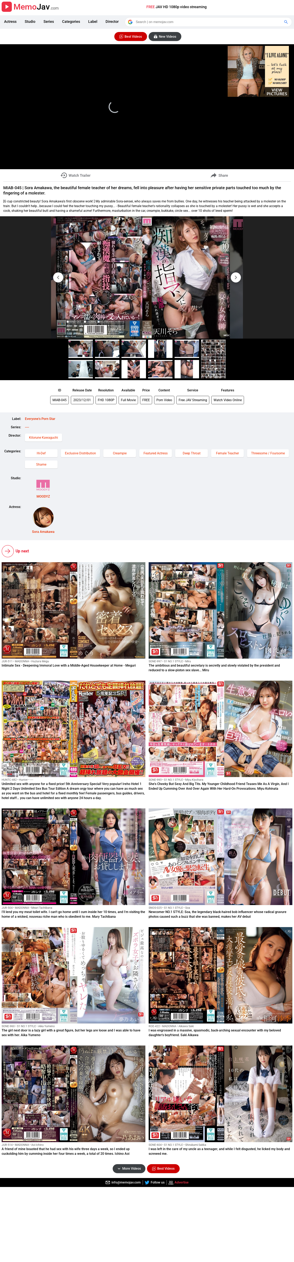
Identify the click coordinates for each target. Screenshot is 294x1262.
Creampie (120, 453)
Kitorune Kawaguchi (43, 437)
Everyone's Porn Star (40, 419)
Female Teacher (227, 453)
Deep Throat (191, 453)
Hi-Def (41, 453)
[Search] (208, 22)
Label (92, 21)
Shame (41, 464)
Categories (71, 21)
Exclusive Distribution (80, 453)
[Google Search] (286, 22)
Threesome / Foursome (268, 453)
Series (48, 21)
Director (112, 21)
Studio (30, 21)
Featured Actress (156, 453)
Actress (10, 21)
